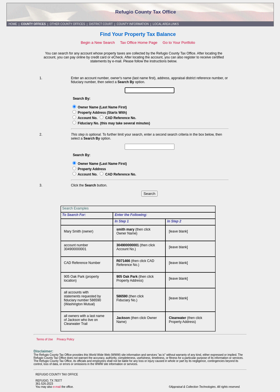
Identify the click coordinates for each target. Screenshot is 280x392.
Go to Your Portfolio (179, 42)
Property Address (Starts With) (102, 113)
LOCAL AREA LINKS (166, 24)
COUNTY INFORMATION (133, 24)
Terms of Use (45, 339)
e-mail (57, 386)
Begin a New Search (98, 42)
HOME (13, 24)
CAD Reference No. (120, 118)
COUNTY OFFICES (33, 24)
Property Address (92, 169)
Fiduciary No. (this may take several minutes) (114, 123)
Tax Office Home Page (139, 42)
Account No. (88, 118)
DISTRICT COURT (101, 24)
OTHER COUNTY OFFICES (67, 24)
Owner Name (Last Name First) (102, 107)
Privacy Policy (65, 339)
